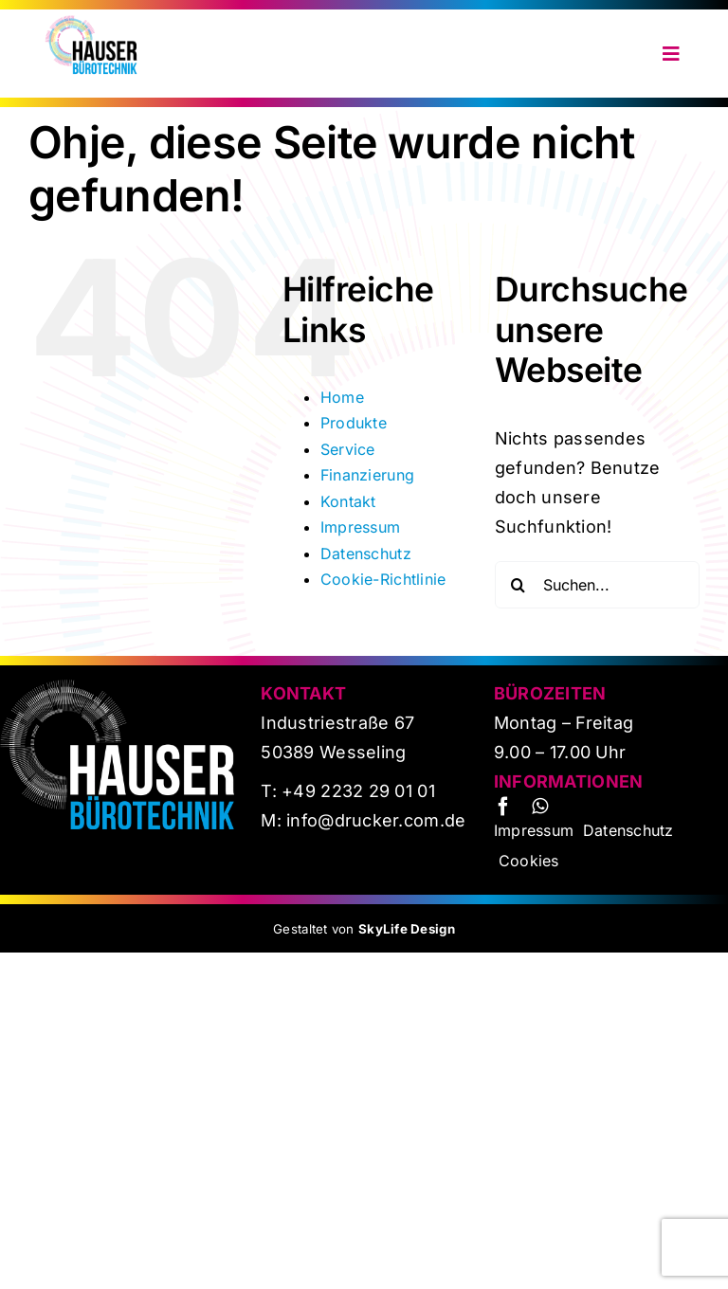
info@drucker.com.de (373, 820)
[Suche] (518, 584)
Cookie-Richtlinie (383, 579)
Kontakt (348, 501)
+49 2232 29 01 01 (358, 791)
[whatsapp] (540, 806)
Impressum (360, 526)
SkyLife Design (406, 928)
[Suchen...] (597, 584)
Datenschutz (365, 553)
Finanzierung (367, 474)
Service (347, 449)
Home (342, 397)
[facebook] (503, 806)
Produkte (353, 422)
